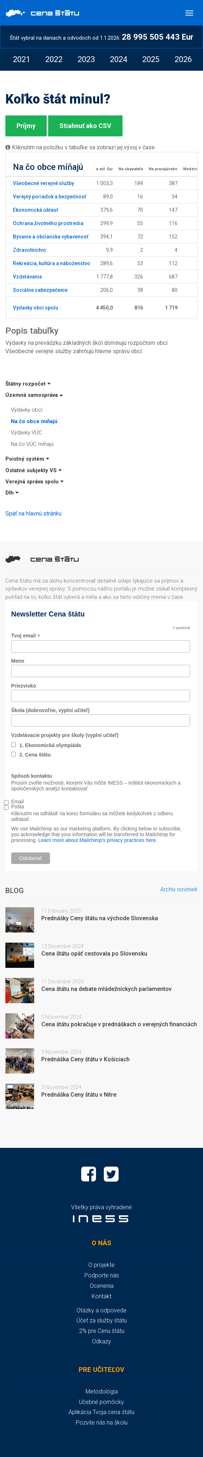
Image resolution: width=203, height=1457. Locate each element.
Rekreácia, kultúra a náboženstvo (51, 263)
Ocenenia (102, 1285)
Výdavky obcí (26, 410)
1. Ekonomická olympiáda (50, 745)
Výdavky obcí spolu (35, 308)
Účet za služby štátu (102, 1320)
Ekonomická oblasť (35, 210)
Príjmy (26, 126)
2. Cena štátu (35, 755)
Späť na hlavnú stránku (33, 513)
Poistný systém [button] (27, 459)
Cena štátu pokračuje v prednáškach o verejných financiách (119, 1024)
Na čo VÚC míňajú (32, 444)
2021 (21, 59)
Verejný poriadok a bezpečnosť (49, 196)
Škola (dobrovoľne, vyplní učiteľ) (50, 710)
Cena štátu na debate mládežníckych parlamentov (106, 989)
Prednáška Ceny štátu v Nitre (78, 1094)
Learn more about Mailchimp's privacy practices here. (97, 840)
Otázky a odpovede (101, 1310)
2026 (183, 59)
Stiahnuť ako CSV (85, 126)
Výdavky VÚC (26, 432)
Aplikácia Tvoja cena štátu (101, 1412)
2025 (151, 59)
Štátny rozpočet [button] (28, 384)
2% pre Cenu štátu (101, 1330)
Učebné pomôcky (101, 1402)
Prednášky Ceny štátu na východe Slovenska (99, 918)
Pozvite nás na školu (102, 1422)
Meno (17, 661)
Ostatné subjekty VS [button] (33, 470)
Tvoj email (25, 635)
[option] (21, 59)
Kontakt (101, 1296)
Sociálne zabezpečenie (40, 290)
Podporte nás (101, 1275)
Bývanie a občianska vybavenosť (50, 237)
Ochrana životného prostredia (48, 223)
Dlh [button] (12, 493)
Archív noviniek (179, 889)
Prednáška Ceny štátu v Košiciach (85, 1059)
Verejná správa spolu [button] (34, 481)
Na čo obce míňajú (34, 421)
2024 (118, 59)
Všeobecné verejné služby (43, 183)
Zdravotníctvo (29, 250)
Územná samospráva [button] (34, 395)
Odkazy (101, 1341)
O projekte (101, 1264)
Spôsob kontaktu (31, 776)
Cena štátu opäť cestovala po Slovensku (94, 953)
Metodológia (102, 1391)
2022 (54, 59)
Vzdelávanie (27, 277)
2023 (86, 59)
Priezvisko (23, 686)
